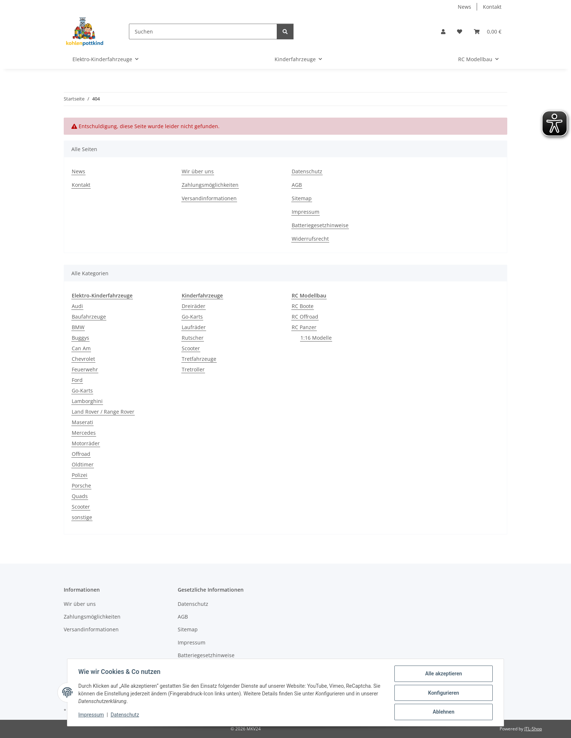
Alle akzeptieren (442, 674)
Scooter (81, 506)
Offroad (81, 453)
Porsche (81, 485)
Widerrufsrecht (310, 238)
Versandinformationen (209, 198)
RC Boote (303, 306)
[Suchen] (203, 31)
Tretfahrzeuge (199, 358)
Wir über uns (198, 171)
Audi (77, 306)
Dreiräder (193, 306)
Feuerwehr (85, 369)
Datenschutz (125, 715)
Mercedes (84, 432)
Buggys (80, 337)
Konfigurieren (442, 693)
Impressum (92, 715)
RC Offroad (305, 316)
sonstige (82, 517)
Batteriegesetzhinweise (320, 225)
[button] (443, 31)
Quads (80, 496)
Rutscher (193, 337)
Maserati (82, 422)
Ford (77, 379)
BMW (78, 327)
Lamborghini (87, 401)
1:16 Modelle (316, 337)
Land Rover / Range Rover (103, 411)
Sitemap (302, 198)
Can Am (81, 348)
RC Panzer (304, 327)
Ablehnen (442, 712)
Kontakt (492, 6)
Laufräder (194, 327)
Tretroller (193, 369)
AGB (297, 184)
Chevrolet (83, 358)
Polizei (79, 474)
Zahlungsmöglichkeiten (210, 184)
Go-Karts (82, 390)
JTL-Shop (533, 729)
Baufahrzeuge (89, 316)
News (464, 6)
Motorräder (86, 443)
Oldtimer (83, 464)
